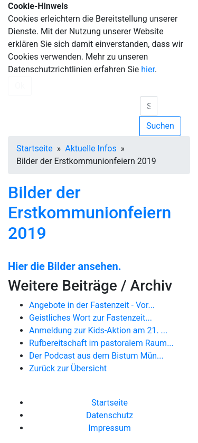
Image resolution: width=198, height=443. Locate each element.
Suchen (160, 126)
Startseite (34, 148)
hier (148, 69)
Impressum (109, 428)
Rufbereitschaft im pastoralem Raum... (101, 343)
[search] (148, 106)
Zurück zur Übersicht (68, 368)
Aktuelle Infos (90, 148)
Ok (20, 86)
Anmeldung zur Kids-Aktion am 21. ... (98, 330)
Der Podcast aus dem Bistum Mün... (96, 356)
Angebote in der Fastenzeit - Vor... (92, 305)
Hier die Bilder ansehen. (64, 266)
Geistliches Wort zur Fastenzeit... (90, 318)
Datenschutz (109, 415)
